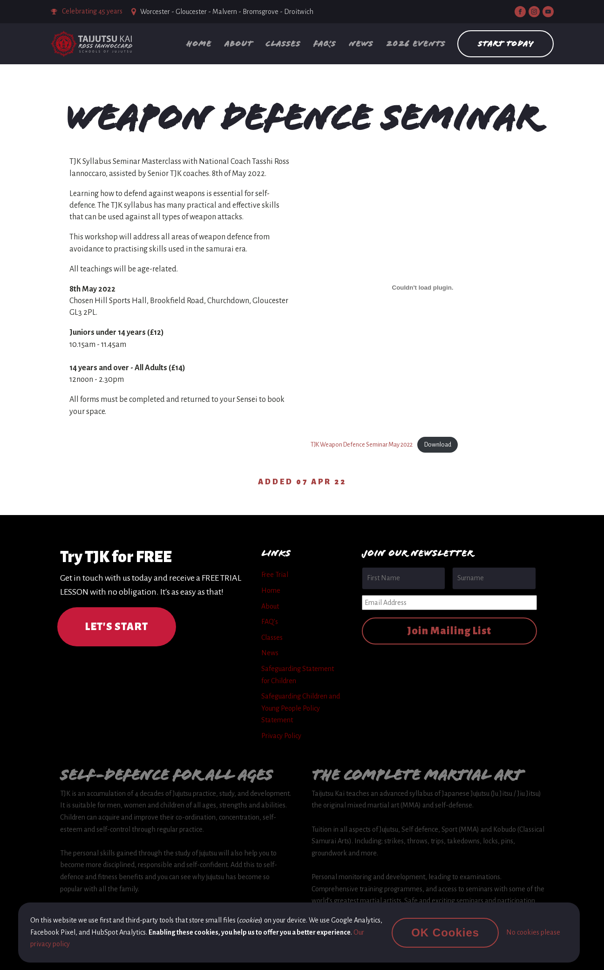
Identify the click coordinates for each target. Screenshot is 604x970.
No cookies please (533, 932)
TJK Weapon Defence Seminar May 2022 (362, 444)
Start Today (505, 43)
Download (437, 444)
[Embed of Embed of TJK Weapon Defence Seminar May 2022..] (423, 287)
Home (198, 43)
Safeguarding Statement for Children (297, 675)
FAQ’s (324, 43)
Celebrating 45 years (92, 11)
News (361, 43)
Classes (282, 43)
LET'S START (116, 626)
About (238, 43)
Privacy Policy (281, 735)
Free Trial (274, 574)
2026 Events (415, 43)
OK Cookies (445, 932)
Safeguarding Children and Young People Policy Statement (300, 708)
